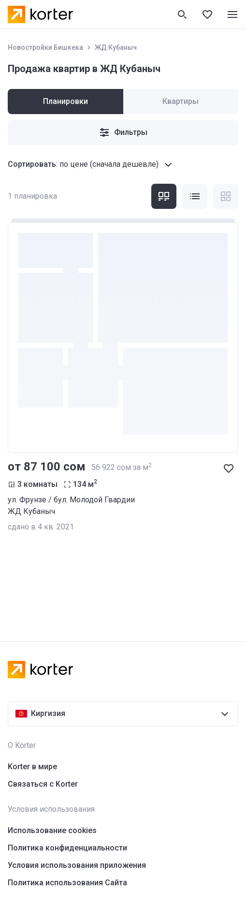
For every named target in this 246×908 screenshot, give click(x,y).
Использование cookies (52, 830)
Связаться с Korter (43, 784)
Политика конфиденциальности (67, 847)
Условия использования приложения (77, 865)
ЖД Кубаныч (116, 47)
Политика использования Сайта (67, 882)
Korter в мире (32, 766)
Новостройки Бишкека (45, 47)
